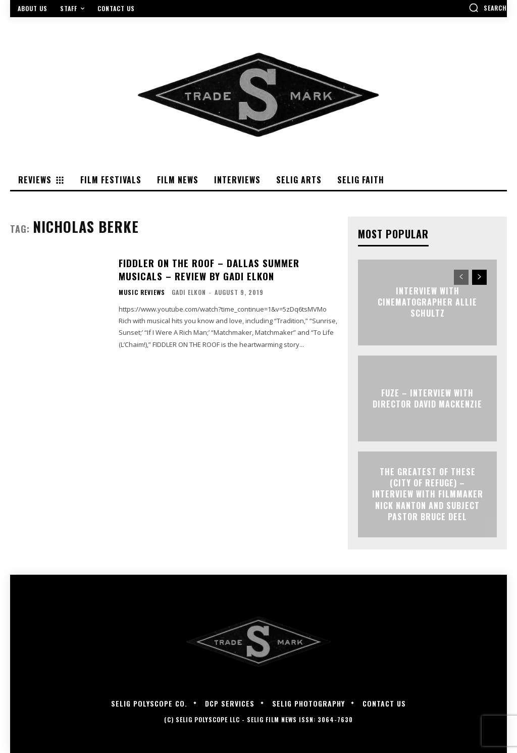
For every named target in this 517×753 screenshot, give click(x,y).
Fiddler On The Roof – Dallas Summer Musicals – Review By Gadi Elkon (206, 269)
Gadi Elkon (189, 290)
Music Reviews (142, 291)
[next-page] (479, 277)
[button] (488, 8)
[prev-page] (461, 277)
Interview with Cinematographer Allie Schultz (427, 302)
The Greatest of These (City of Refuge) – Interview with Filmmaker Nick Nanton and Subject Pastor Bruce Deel (427, 494)
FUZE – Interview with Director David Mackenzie (427, 398)
